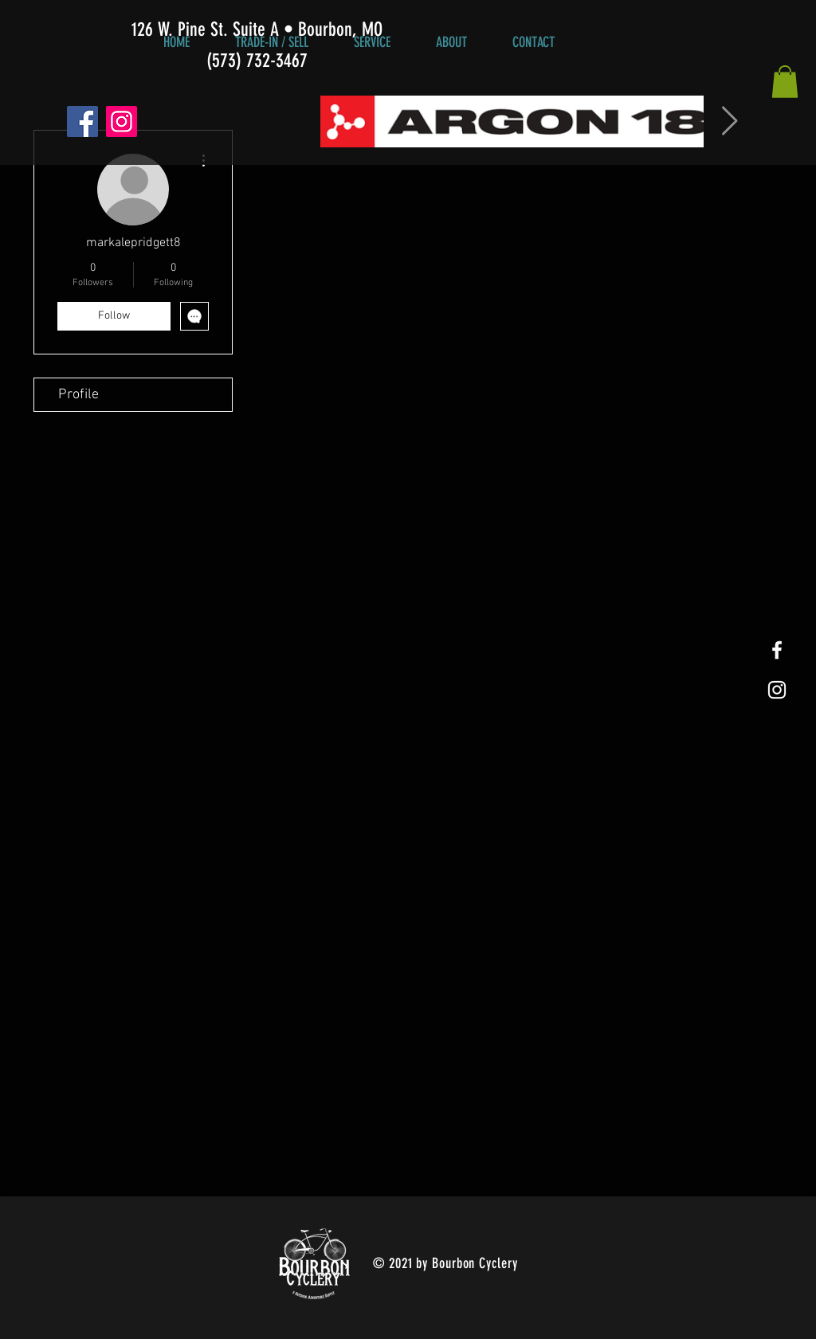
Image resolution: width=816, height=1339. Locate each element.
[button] (784, 81)
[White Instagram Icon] (777, 690)
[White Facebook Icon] (777, 650)
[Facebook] (82, 121)
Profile (78, 394)
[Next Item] (729, 121)
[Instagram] (121, 121)
